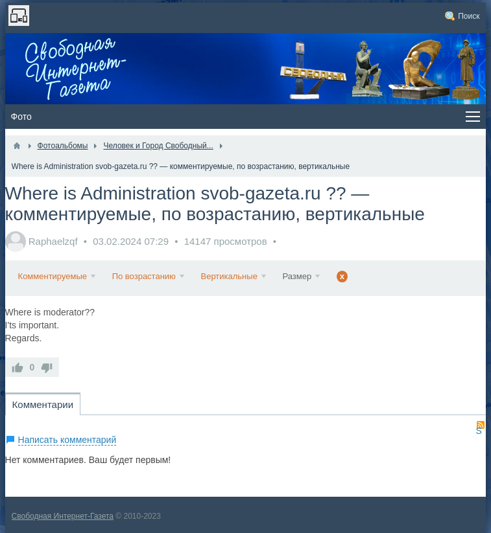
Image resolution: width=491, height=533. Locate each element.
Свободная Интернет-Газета (63, 516)
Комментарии (42, 404)
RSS (480, 425)
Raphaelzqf (53, 241)
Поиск (468, 16)
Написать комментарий (67, 440)
